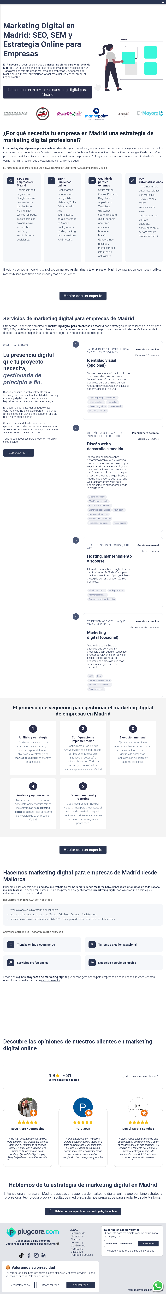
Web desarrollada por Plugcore (145, 1289)
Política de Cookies (39, 1276)
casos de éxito (50, 980)
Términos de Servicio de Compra (78, 1236)
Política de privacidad (77, 1250)
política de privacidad (142, 1250)
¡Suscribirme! (148, 1243)
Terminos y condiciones (78, 1244)
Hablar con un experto (83, 296)
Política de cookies (82, 1254)
